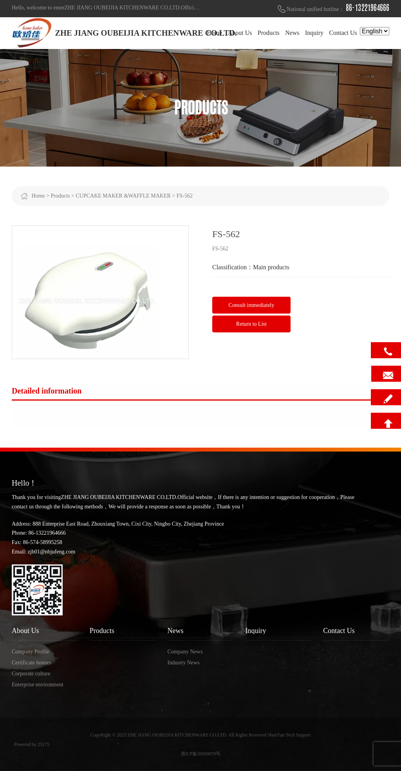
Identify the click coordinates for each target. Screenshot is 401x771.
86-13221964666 (367, 8)
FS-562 (185, 196)
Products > (62, 196)
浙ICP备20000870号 (201, 753)
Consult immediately (251, 305)
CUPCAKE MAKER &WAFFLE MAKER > (125, 196)
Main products (271, 267)
